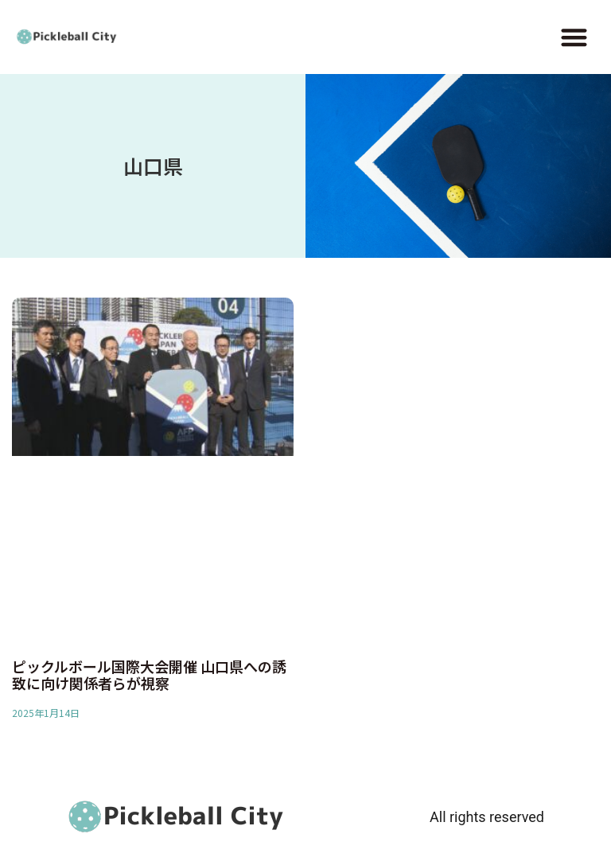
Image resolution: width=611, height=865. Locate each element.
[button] (574, 37)
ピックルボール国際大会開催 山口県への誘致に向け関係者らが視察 (149, 675)
